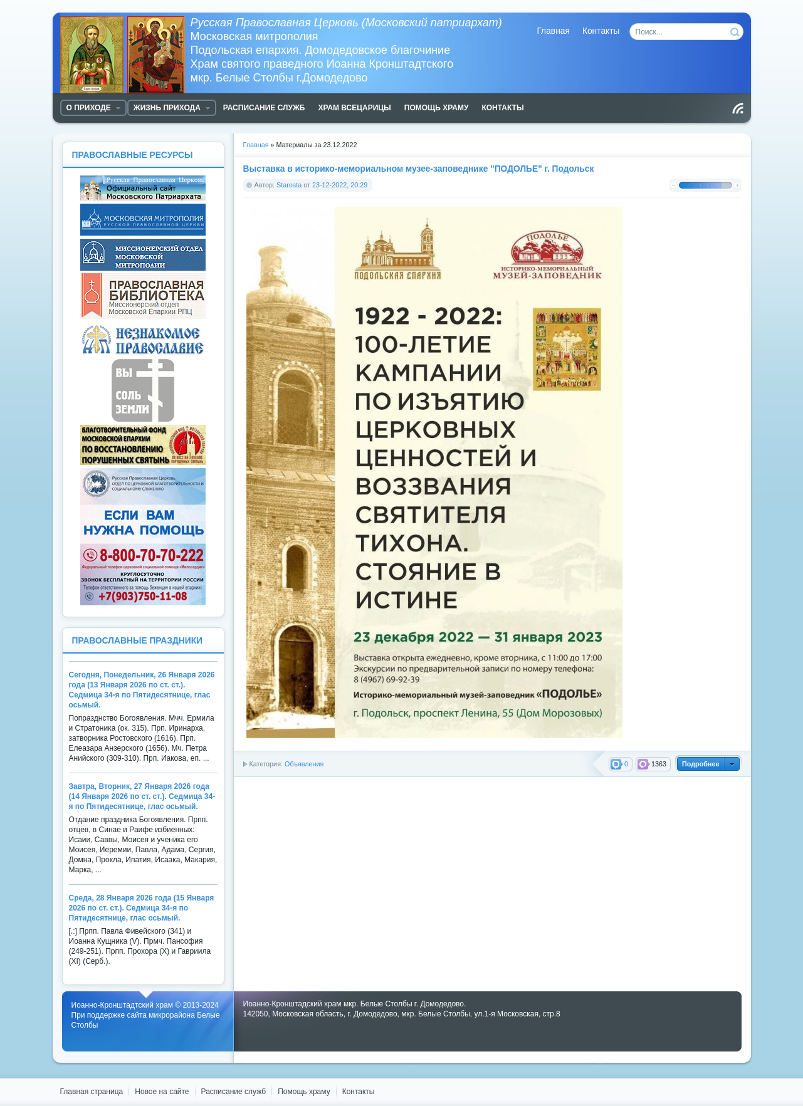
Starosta (289, 185)
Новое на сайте (162, 1091)
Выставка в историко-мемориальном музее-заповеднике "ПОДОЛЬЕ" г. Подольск (418, 169)
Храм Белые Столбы (125, 54)
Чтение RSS (737, 108)
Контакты (601, 31)
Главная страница (91, 1091)
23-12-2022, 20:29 (339, 185)
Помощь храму (304, 1091)
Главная (553, 31)
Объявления (304, 764)
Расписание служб (233, 1091)
